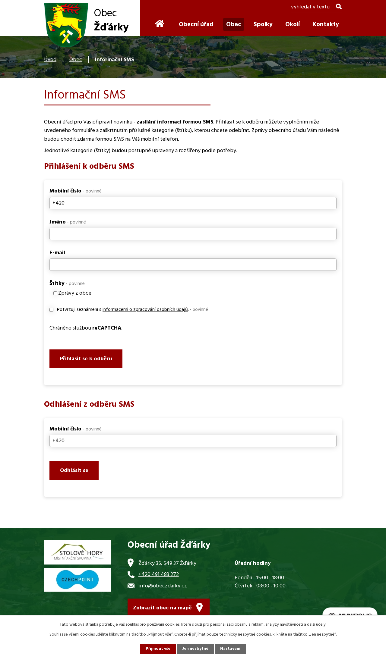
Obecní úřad (196, 25)
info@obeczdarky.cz (162, 587)
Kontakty (325, 25)
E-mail (57, 253)
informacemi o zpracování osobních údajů (145, 310)
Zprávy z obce (74, 293)
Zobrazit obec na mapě (162, 609)
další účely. (316, 624)
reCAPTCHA (106, 328)
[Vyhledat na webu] (316, 7)
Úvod (50, 59)
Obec (75, 59)
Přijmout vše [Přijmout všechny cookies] (157, 649)
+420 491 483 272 (158, 576)
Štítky (67, 283)
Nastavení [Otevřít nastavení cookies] (230, 649)
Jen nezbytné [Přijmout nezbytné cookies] (195, 649)
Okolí (292, 25)
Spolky (263, 25)
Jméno (67, 222)
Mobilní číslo (75, 191)
